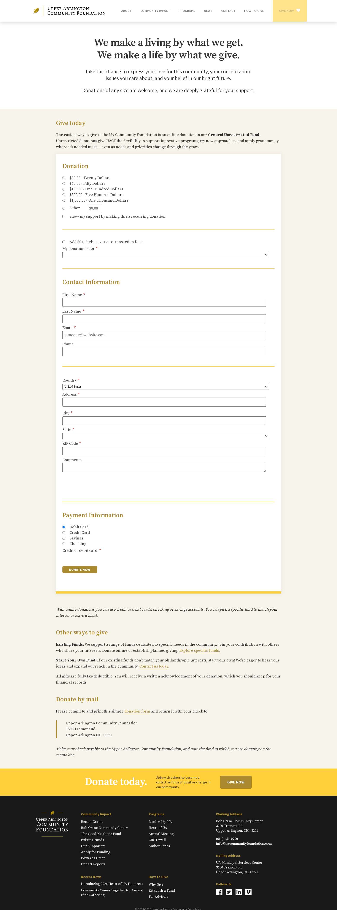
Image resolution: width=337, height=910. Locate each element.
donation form (137, 711)
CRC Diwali (157, 840)
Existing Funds (92, 840)
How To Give (158, 877)
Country (71, 380)
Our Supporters (93, 846)
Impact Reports (93, 864)
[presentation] (95, 483)
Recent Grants (92, 822)
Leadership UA (160, 822)
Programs (156, 814)
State (68, 430)
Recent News (91, 877)
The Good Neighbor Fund (101, 834)
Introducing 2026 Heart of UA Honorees (112, 884)
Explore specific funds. (199, 650)
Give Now (286, 10)
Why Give (156, 884)
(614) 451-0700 (227, 839)
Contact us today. (154, 666)
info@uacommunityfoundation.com (244, 843)
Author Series (159, 846)
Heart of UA (158, 828)
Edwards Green (93, 858)
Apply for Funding (95, 852)
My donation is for (80, 249)
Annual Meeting (161, 834)
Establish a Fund (162, 890)
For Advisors (158, 896)
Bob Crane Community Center (104, 828)
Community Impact (96, 814)
